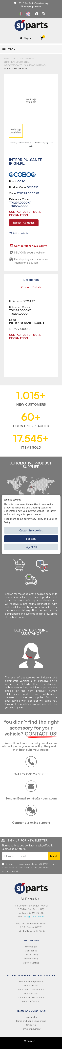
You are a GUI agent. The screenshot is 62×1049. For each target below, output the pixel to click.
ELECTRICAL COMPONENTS (16, 62)
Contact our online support (31, 822)
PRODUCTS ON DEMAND (22, 58)
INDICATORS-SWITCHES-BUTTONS (19, 65)
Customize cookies (31, 530)
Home (6, 58)
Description (31, 279)
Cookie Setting (31, 962)
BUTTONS (40, 65)
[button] (24, 222)
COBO (21, 181)
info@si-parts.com (34, 916)
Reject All (31, 547)
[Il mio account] (26, 38)
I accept (31, 538)
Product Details (31, 287)
